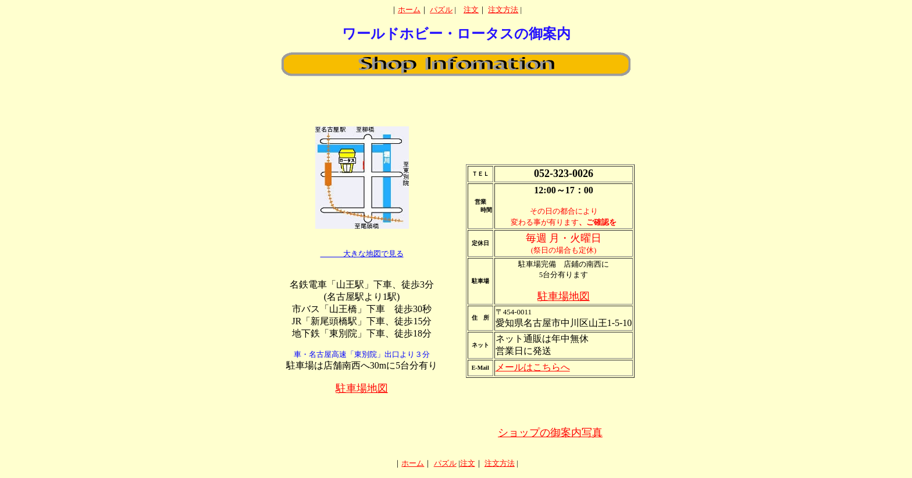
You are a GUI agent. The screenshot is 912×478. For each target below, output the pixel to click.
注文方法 (503, 9)
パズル (441, 9)
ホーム (409, 9)
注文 (471, 9)
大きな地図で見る (362, 253)
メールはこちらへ (533, 367)
